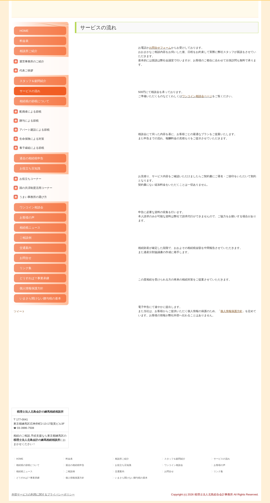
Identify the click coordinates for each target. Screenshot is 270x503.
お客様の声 (27, 217)
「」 (231, 311)
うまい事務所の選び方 (33, 197)
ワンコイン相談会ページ (197, 96)
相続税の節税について (34, 101)
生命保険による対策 (31, 138)
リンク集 (25, 268)
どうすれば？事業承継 (34, 278)
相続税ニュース (30, 227)
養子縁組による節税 (31, 147)
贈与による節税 (29, 120)
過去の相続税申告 (31, 158)
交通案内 (25, 247)
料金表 (24, 41)
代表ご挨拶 (26, 70)
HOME (24, 30)
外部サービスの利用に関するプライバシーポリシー (43, 494)
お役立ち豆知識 (30, 168)
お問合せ (25, 258)
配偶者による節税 (30, 111)
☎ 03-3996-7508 (24, 427)
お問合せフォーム (160, 47)
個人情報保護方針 (31, 288)
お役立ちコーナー (30, 178)
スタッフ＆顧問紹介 (33, 81)
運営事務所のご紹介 (31, 61)
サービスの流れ (30, 91)
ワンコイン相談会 (31, 207)
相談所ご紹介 (28, 51)
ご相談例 (25, 237)
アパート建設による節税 (34, 129)
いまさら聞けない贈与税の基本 (40, 298)
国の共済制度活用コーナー (35, 187)
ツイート (19, 311)
